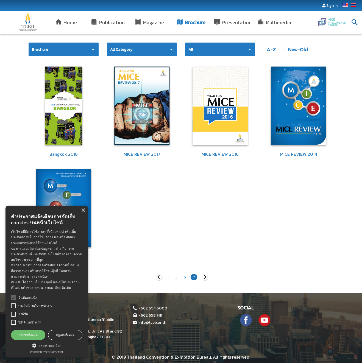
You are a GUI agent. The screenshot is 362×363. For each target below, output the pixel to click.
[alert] (46, 282)
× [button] (83, 210)
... (175, 277)
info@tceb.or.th (149, 322)
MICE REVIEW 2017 (142, 154)
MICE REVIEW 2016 (220, 154)
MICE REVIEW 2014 (298, 154)
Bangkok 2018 (63, 154)
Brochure (40, 49)
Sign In (332, 6)
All (190, 49)
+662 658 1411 (147, 315)
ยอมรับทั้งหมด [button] (28, 335)
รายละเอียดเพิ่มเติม (58, 288)
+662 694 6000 (150, 308)
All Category (121, 49)
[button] (46, 345)
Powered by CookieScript (46, 352)
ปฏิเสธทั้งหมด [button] (65, 335)
